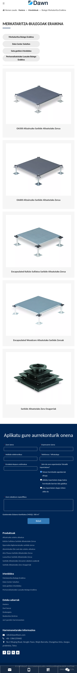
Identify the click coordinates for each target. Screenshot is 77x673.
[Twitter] (13, 652)
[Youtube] (17, 652)
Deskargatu (7, 612)
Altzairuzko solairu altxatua (13, 537)
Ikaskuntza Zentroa (10, 616)
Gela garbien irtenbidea (21, 51)
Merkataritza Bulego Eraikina (21, 37)
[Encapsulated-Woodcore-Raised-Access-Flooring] (38, 309)
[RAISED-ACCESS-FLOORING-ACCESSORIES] (38, 378)
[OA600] (38, 169)
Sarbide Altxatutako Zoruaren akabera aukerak (21, 561)
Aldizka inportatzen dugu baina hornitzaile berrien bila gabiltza (53, 482)
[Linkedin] (8, 652)
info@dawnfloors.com (16, 635)
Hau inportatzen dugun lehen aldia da (53, 490)
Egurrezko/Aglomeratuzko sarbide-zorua (18, 545)
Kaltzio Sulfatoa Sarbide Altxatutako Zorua (19, 541)
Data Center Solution (21, 44)
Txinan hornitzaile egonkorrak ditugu (53, 474)
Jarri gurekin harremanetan (13, 620)
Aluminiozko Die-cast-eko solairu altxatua (19, 549)
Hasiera (5, 604)
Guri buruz (7, 608)
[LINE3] (6, 27)
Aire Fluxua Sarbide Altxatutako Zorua (17, 553)
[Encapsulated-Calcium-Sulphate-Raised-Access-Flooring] (38, 241)
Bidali (38, 521)
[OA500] (38, 98)
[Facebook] (4, 652)
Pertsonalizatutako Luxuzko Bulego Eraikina (21, 58)
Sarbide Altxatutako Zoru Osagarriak (17, 565)
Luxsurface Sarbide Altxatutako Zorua (17, 557)
